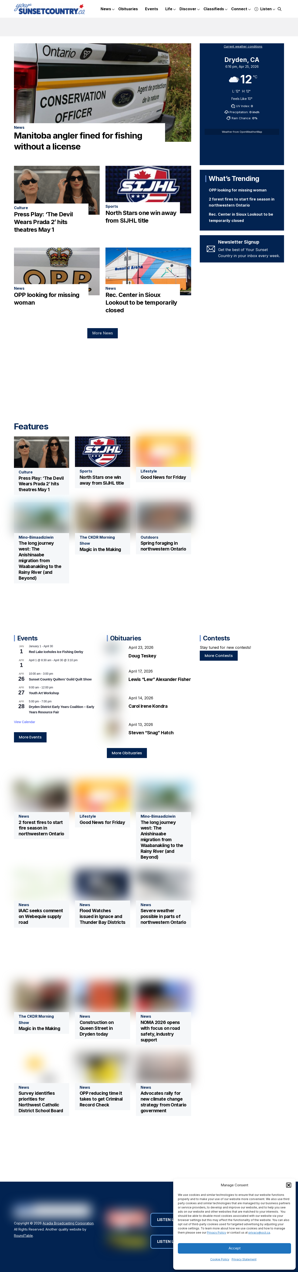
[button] (288, 1185)
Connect (241, 9)
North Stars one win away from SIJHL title (102, 480)
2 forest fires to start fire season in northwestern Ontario (41, 828)
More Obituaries (127, 753)
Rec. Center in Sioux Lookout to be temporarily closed (141, 302)
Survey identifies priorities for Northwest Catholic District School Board (41, 1101)
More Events (30, 737)
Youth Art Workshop (44, 693)
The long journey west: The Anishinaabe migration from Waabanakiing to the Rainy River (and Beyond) (40, 560)
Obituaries (128, 9)
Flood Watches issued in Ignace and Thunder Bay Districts (102, 916)
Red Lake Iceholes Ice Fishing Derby (56, 652)
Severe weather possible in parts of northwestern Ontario (163, 916)
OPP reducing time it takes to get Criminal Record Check (101, 1099)
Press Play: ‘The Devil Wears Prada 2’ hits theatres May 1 (43, 222)
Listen (264, 9)
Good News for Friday (163, 477)
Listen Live (170, 1219)
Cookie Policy (219, 1259)
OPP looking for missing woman (238, 190)
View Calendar (24, 722)
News (108, 9)
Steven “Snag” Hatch (151, 732)
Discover (189, 9)
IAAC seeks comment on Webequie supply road (41, 916)
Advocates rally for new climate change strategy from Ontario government (163, 1101)
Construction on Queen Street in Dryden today (97, 1028)
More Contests (219, 655)
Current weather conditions (243, 46)
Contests (216, 638)
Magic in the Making (100, 549)
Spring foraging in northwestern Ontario (163, 546)
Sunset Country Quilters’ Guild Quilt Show (60, 679)
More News (102, 333)
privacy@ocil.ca (259, 1232)
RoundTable (23, 1236)
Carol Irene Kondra (148, 706)
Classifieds (215, 9)
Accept (234, 1248)
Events (151, 9)
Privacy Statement (244, 1259)
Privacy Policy (216, 1232)
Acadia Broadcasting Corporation (68, 1223)
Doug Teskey (142, 656)
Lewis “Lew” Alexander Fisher (160, 679)
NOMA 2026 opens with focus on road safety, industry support (160, 1031)
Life (170, 9)
